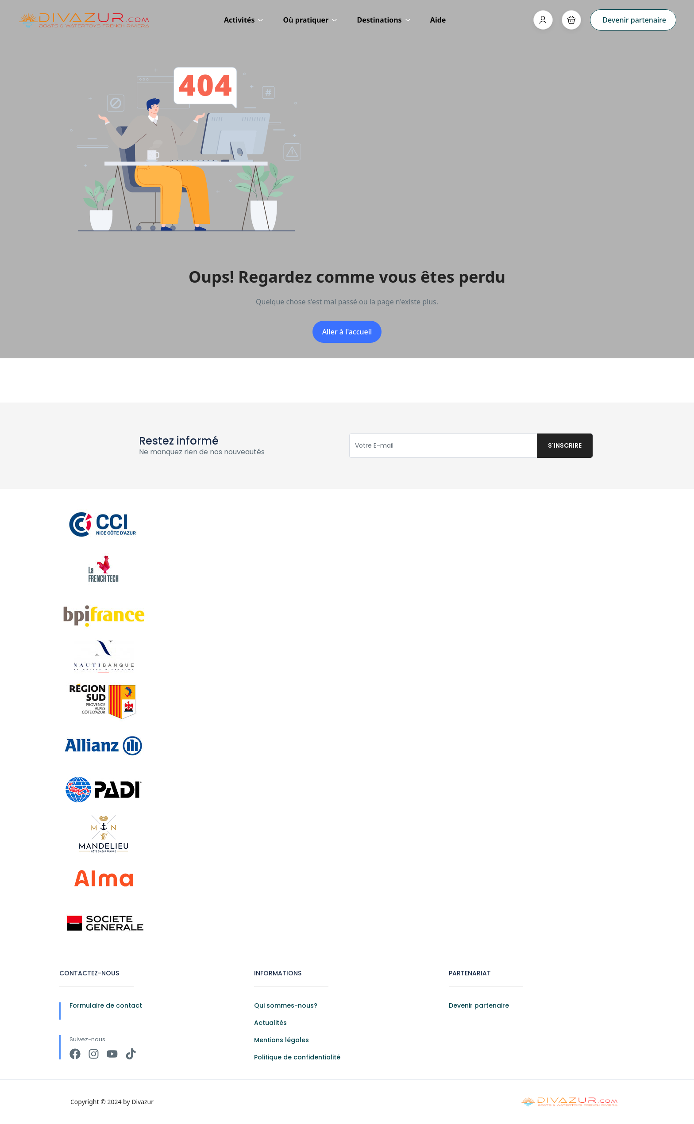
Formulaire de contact (105, 1005)
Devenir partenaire (634, 20)
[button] (571, 20)
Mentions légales (281, 1040)
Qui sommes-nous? (285, 1005)
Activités (244, 20)
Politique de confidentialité (297, 1057)
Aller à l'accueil (347, 332)
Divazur (142, 1101)
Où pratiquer (310, 20)
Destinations (383, 20)
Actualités (270, 1022)
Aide (438, 20)
